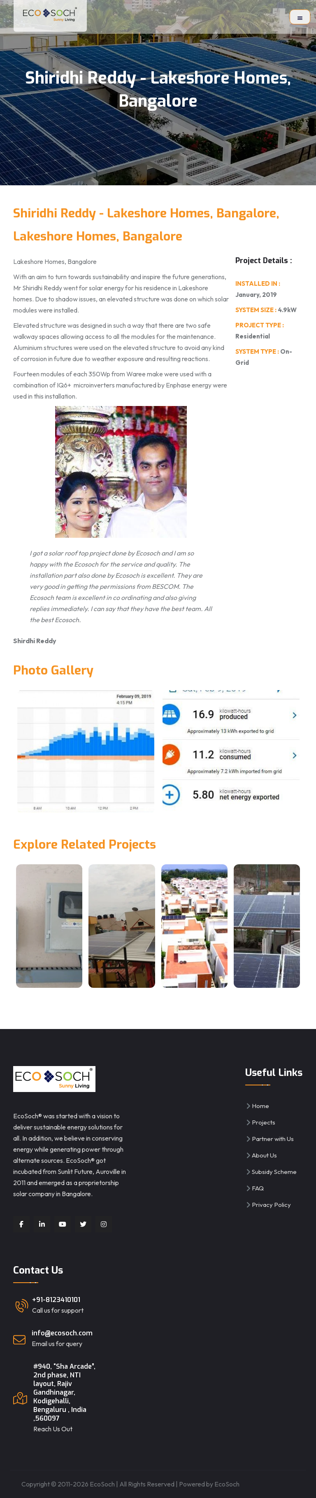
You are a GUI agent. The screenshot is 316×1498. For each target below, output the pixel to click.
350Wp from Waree (117, 374)
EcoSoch (226, 1484)
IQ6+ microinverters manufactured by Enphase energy (133, 385)
